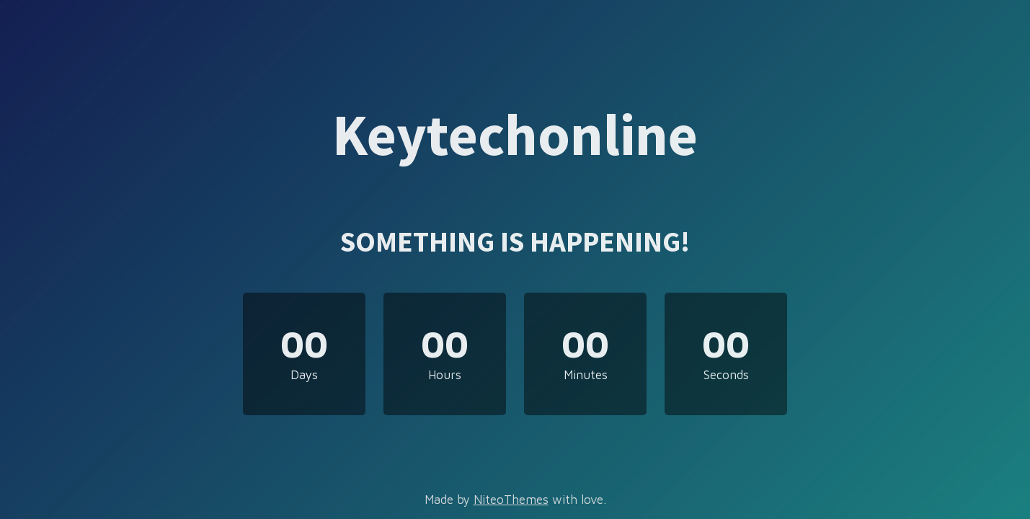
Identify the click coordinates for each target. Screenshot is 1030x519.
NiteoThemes (511, 499)
